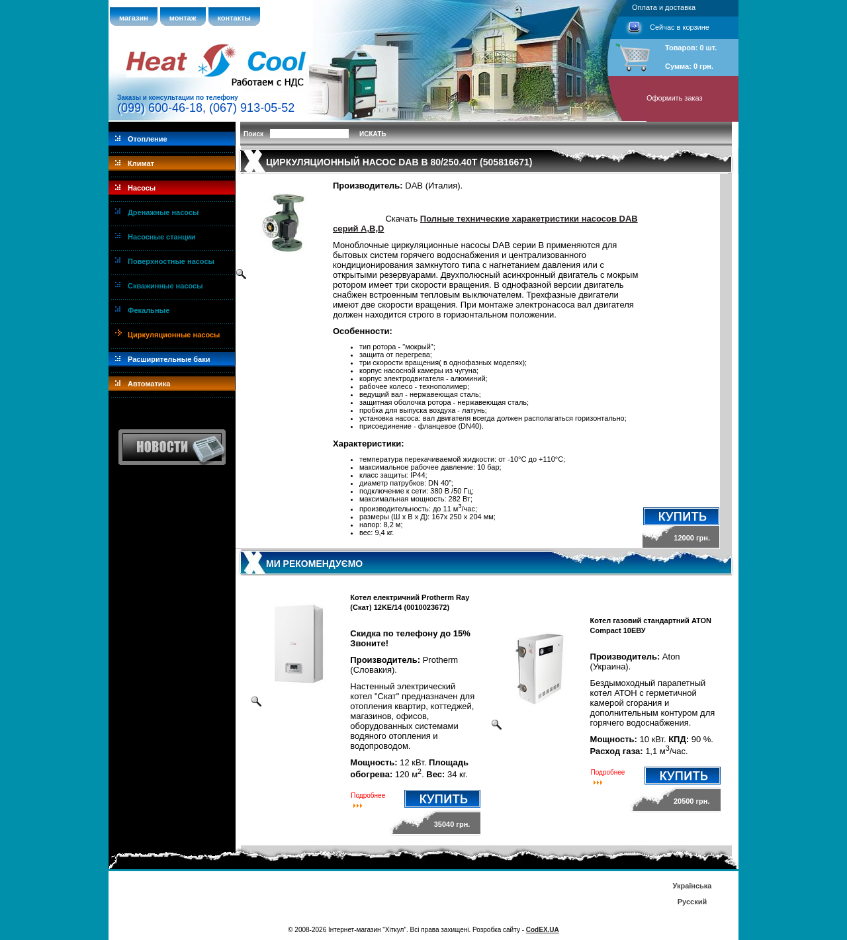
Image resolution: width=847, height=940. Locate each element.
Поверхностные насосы (171, 261)
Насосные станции (162, 237)
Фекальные (148, 310)
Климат (141, 163)
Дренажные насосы (163, 212)
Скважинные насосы (165, 286)
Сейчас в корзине (679, 27)
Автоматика (149, 384)
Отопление (147, 139)
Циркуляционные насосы (174, 335)
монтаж (183, 18)
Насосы (142, 188)
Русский (692, 902)
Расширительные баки (169, 359)
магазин (133, 18)
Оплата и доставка (663, 7)
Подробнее (368, 795)
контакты (234, 18)
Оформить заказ (674, 98)
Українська (691, 886)
